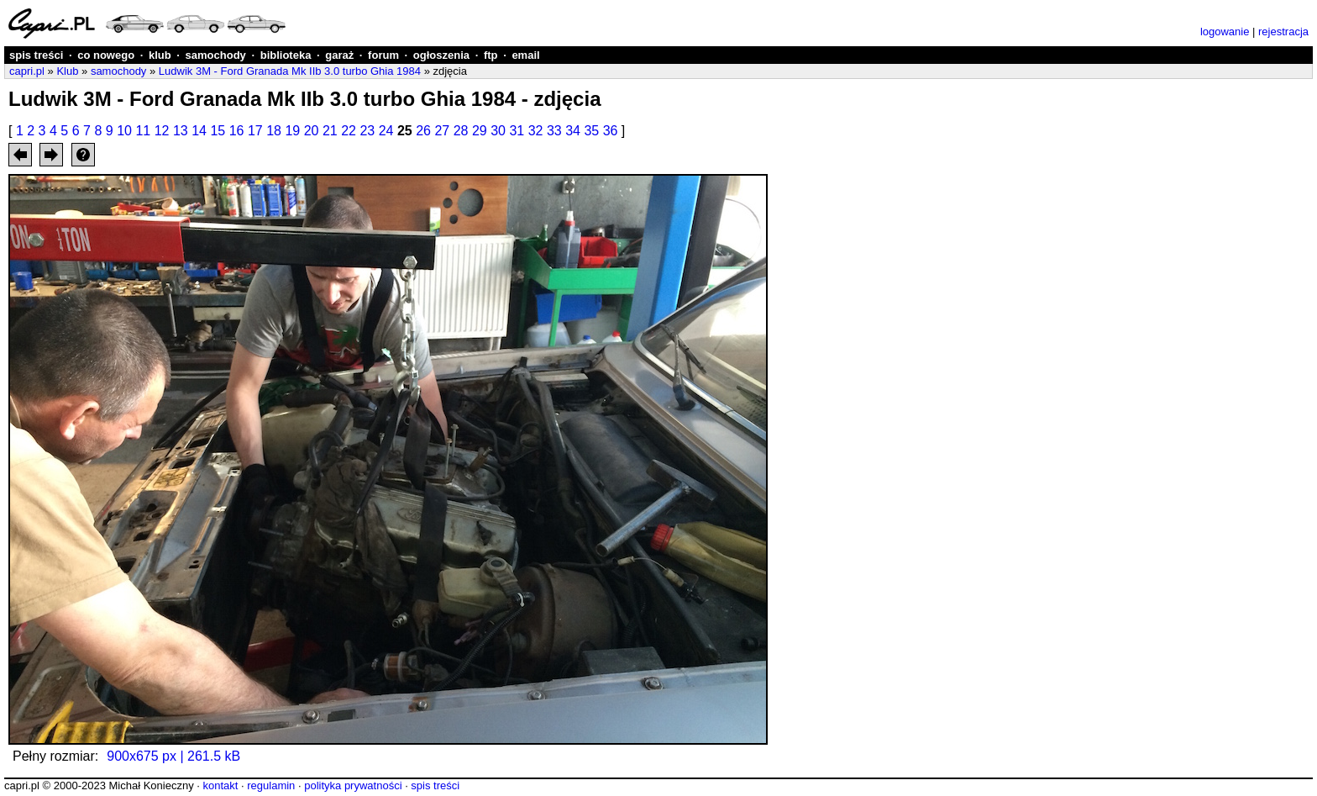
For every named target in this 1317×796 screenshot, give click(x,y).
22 (348, 131)
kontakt (220, 785)
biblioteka (286, 55)
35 (591, 131)
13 (180, 131)
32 (535, 131)
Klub (67, 71)
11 (142, 131)
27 (441, 131)
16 (236, 131)
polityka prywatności (352, 785)
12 (162, 131)
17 (255, 131)
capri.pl (27, 71)
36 (610, 131)
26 (423, 131)
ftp (491, 55)
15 (217, 131)
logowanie (1225, 31)
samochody (216, 55)
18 (273, 131)
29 (479, 131)
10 (124, 131)
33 (554, 131)
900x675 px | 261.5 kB (173, 756)
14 (199, 131)
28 (461, 131)
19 (292, 131)
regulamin (271, 785)
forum (383, 55)
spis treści (36, 55)
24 (386, 131)
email (525, 55)
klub (160, 55)
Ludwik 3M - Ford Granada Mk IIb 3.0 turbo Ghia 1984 (290, 71)
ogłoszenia (441, 55)
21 (330, 131)
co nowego (105, 55)
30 (498, 131)
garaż (339, 55)
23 (367, 131)
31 (516, 131)
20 (311, 131)
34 (572, 131)
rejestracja (1283, 31)
